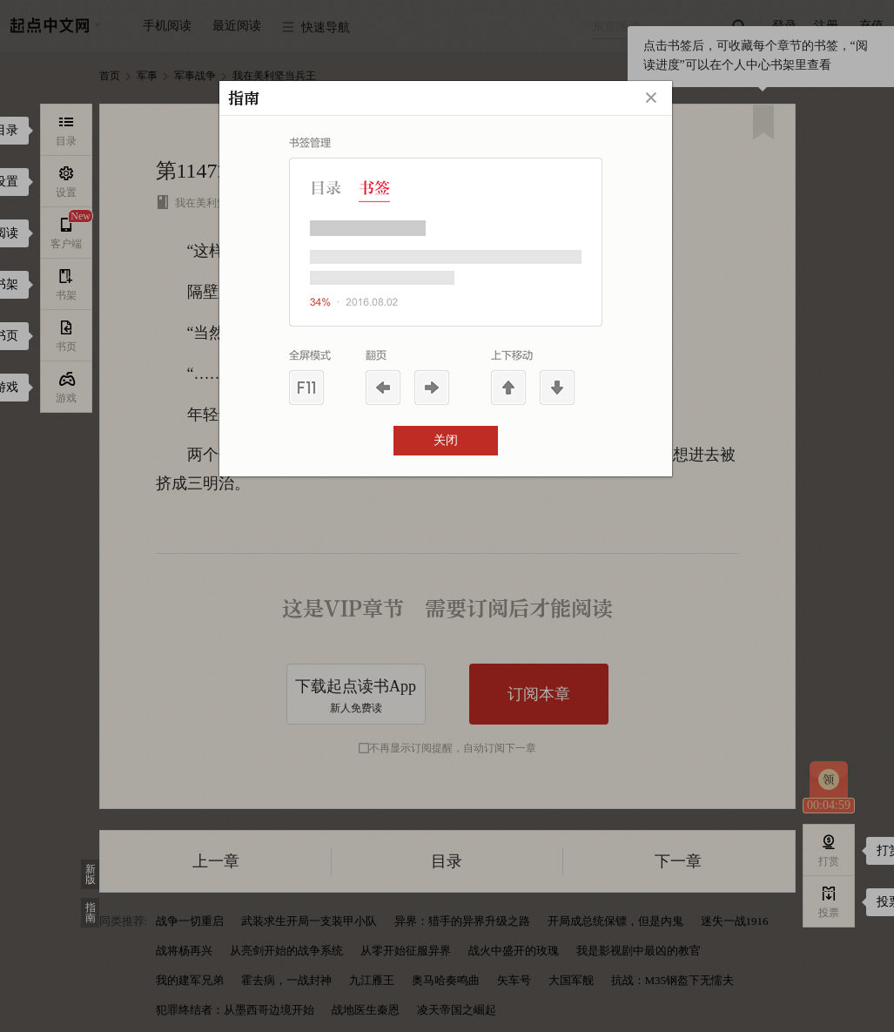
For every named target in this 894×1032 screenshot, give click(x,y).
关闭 (446, 440)
